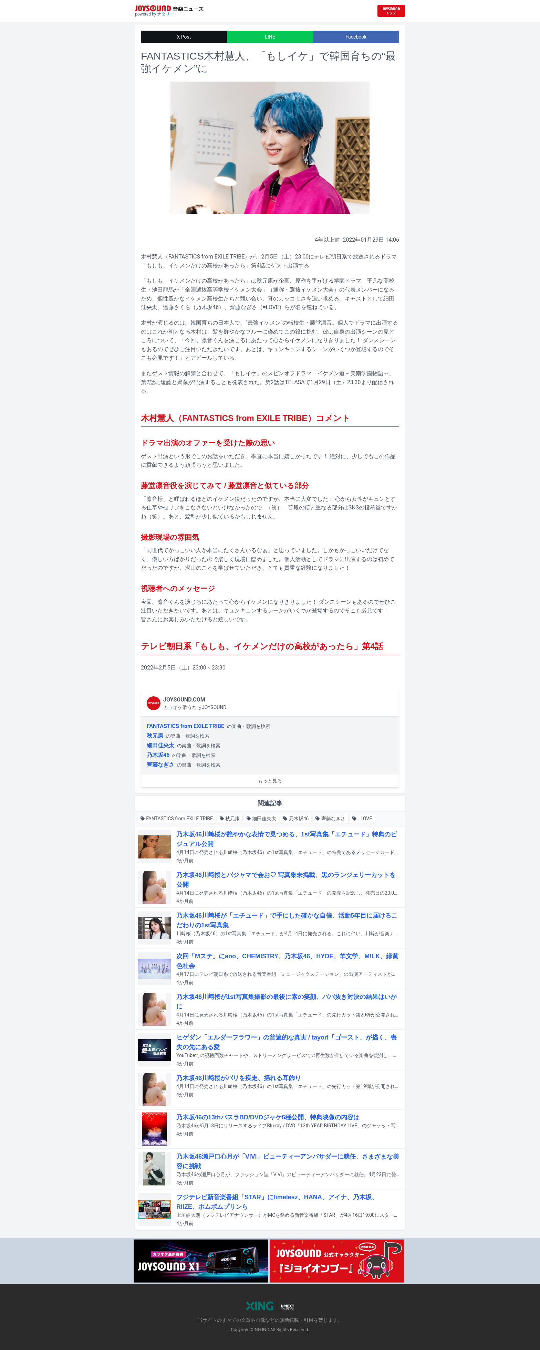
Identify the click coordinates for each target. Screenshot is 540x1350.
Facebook (356, 37)
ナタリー (165, 14)
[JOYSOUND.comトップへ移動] (391, 11)
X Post (184, 37)
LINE (270, 37)
